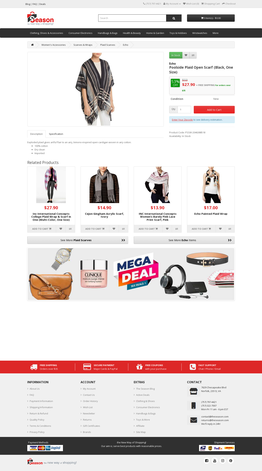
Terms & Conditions (40, 425)
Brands (87, 432)
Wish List (88, 407)
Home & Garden (155, 33)
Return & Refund (39, 413)
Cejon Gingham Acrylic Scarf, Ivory (104, 215)
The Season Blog (145, 388)
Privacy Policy (37, 432)
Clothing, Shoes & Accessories (46, 33)
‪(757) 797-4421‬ (209, 402)
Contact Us (89, 395)
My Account (89, 388)
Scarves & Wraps (83, 44)
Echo (125, 44)
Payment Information (41, 401)
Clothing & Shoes (145, 401)
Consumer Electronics (80, 33)
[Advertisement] (131, 329)
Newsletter (89, 413)
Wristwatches (199, 33)
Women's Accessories (53, 44)
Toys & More (143, 419)
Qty (173, 109)
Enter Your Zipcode (182, 119)
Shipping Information (41, 407)
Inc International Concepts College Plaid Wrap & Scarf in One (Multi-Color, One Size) (51, 216)
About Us (35, 388)
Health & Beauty (132, 33)
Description (36, 134)
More (216, 33)
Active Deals (143, 395)
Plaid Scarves (107, 44)
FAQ (32, 395)
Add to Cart (214, 109)
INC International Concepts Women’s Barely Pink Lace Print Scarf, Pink (157, 216)
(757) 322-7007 (209, 405)
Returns (87, 419)
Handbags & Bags (108, 33)
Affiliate (140, 425)
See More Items (200, 240)
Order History (90, 401)
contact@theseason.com (215, 416)
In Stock (176, 55)
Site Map (141, 432)
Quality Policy (37, 419)
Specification (56, 134)
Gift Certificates (91, 425)
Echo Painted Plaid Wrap (210, 213)
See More (93, 240)
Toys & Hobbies (178, 33)
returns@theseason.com (215, 420)
